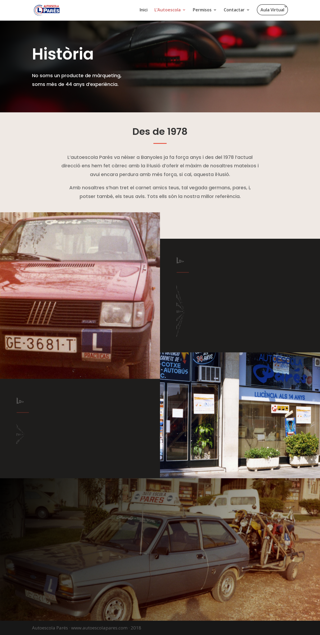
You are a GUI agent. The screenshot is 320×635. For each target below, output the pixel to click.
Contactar (234, 10)
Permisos (202, 10)
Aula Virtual (272, 10)
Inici (144, 10)
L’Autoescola (167, 10)
